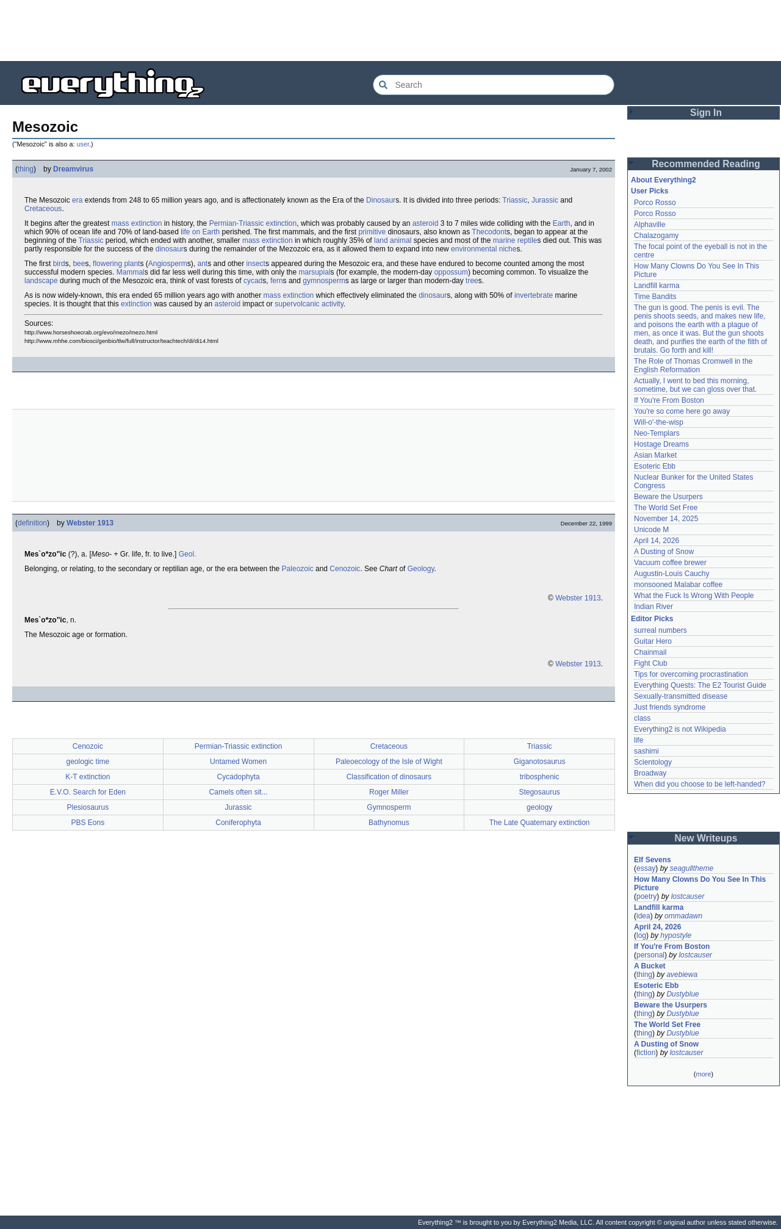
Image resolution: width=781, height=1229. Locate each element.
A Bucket (650, 966)
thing (26, 169)
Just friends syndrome (669, 707)
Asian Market (655, 455)
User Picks (649, 191)
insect (256, 263)
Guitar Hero (653, 641)
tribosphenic (540, 777)
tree (472, 280)
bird (59, 263)
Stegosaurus (539, 792)
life (638, 740)
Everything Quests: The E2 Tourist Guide (700, 685)
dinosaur (170, 249)
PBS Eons (88, 822)
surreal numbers (660, 630)
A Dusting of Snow (664, 551)
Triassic (514, 200)
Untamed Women (238, 761)
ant (203, 263)
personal (650, 955)
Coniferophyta (238, 822)
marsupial (315, 272)
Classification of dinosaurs (389, 777)
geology (539, 807)
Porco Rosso (655, 202)
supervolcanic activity (309, 304)
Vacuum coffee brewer (670, 562)
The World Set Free (665, 507)
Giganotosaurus (540, 761)
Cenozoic (344, 568)
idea (643, 916)
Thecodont (489, 232)
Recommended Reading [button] (706, 164)
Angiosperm (167, 263)
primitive (372, 232)
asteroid (425, 223)
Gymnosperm (389, 807)
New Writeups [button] (706, 838)
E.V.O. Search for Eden (88, 792)
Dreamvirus (73, 169)
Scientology (653, 762)
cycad (252, 280)
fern (276, 280)
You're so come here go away (682, 411)
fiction (645, 1052)
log (641, 935)
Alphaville (649, 224)
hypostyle (675, 935)
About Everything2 (663, 180)
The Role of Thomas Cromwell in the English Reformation (693, 365)
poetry (646, 896)
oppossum (451, 272)
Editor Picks (652, 618)
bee (79, 263)
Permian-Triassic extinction (253, 223)
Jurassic (544, 200)
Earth (561, 223)
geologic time (88, 761)
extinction (136, 304)
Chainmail (650, 652)
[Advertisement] (390, 30)
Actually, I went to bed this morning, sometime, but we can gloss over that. (695, 385)
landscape (41, 280)
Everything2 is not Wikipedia (680, 729)
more (703, 1074)
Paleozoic (298, 568)
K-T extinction (87, 777)
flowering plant (116, 263)
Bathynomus (389, 822)
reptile (527, 240)
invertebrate (533, 295)
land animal (392, 240)
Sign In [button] (706, 112)
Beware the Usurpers (668, 496)
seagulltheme (691, 868)
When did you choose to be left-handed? (699, 784)
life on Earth (200, 232)
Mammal (131, 272)
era (77, 200)
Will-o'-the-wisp (658, 422)
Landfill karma (657, 285)
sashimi (646, 751)
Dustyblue (682, 994)
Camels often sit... (238, 792)
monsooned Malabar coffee (678, 584)
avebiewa (681, 974)
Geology (421, 568)
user (83, 144)
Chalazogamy (656, 235)
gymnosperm (324, 280)
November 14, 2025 (666, 518)
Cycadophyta (238, 777)
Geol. (187, 554)
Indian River (653, 606)
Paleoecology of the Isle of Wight (389, 761)
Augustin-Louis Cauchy (671, 573)
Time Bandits (655, 296)
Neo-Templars (657, 433)
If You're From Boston (669, 400)
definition (32, 523)
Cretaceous (43, 208)
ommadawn (683, 916)
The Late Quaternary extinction (539, 822)
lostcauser (688, 896)
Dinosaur (380, 200)
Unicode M (651, 529)
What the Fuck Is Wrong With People (694, 595)
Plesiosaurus (88, 807)
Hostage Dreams (661, 444)
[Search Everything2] (493, 84)
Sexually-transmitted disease (680, 696)
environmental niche (483, 249)
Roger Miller (389, 792)
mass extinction (137, 223)
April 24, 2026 (657, 927)
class (642, 718)
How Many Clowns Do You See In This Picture (700, 883)
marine (504, 240)
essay (645, 868)
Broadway (650, 773)
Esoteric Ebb (654, 466)
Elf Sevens (652, 860)
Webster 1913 (90, 523)
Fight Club (651, 663)
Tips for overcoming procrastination (691, 674)
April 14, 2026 (656, 540)
